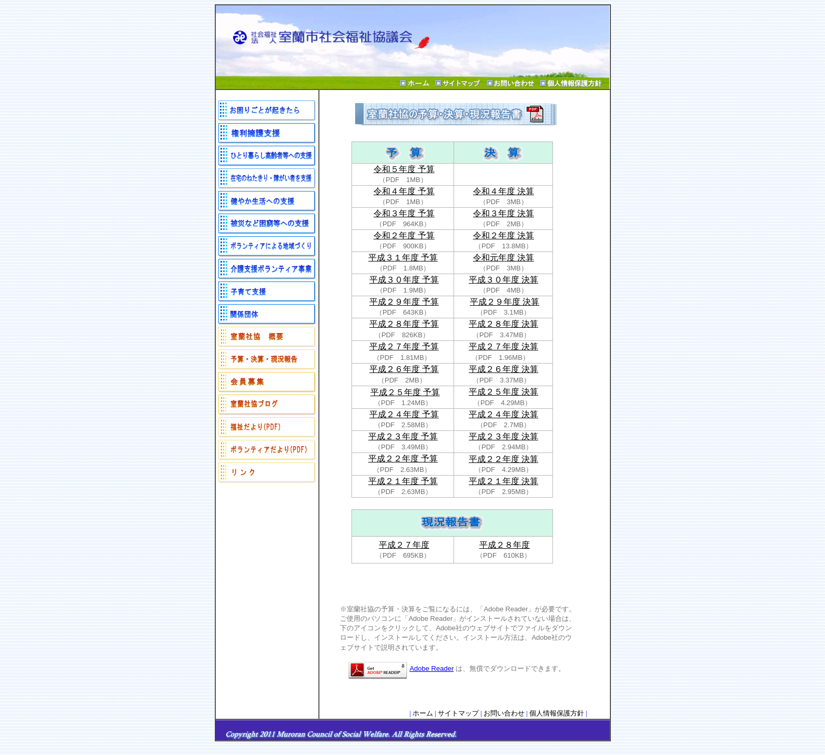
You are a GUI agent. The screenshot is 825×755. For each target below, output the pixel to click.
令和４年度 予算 (404, 191)
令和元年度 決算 (503, 257)
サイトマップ (458, 713)
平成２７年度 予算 (404, 346)
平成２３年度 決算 (503, 436)
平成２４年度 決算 (503, 414)
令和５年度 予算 (404, 169)
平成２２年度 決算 (503, 459)
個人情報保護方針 (556, 713)
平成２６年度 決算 (503, 369)
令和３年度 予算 (404, 213)
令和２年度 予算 (404, 235)
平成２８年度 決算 (503, 323)
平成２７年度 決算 (503, 346)
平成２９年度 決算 (504, 301)
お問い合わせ (504, 713)
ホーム (423, 713)
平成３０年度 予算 (404, 279)
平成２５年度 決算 (503, 391)
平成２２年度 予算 (403, 458)
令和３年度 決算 (503, 213)
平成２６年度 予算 (404, 369)
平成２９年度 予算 (404, 301)
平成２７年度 (404, 544)
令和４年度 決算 (503, 191)
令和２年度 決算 (503, 235)
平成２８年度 (504, 544)
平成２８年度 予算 (404, 323)
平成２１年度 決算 (503, 481)
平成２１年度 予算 (403, 481)
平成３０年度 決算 (503, 279)
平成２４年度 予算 (404, 414)
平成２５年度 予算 (405, 392)
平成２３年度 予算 (403, 436)
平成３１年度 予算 (403, 257)
